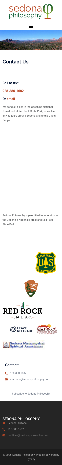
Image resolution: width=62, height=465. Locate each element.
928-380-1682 (13, 91)
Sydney (31, 459)
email (11, 99)
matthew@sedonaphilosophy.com (30, 379)
